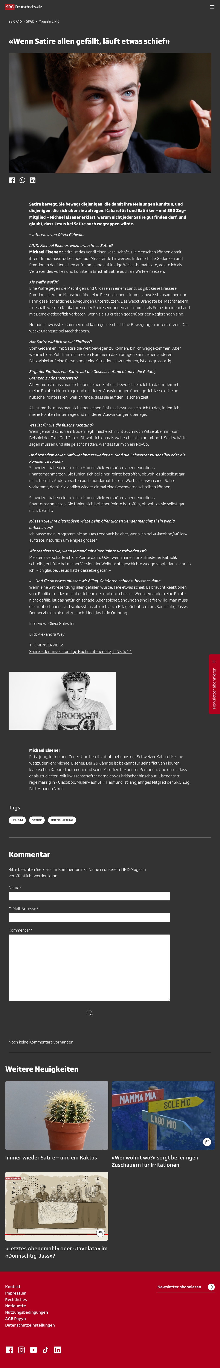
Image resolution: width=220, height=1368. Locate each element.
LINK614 (17, 820)
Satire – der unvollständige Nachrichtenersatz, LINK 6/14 (80, 651)
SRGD (30, 21)
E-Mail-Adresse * (23, 908)
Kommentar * (20, 930)
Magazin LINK (49, 21)
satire (37, 820)
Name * (15, 887)
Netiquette (15, 1305)
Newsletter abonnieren (186, 1287)
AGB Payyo (15, 1318)
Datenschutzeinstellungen (30, 1325)
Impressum (15, 1293)
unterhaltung (62, 820)
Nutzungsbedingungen (26, 1312)
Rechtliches (16, 1299)
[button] (212, 6)
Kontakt (13, 1286)
